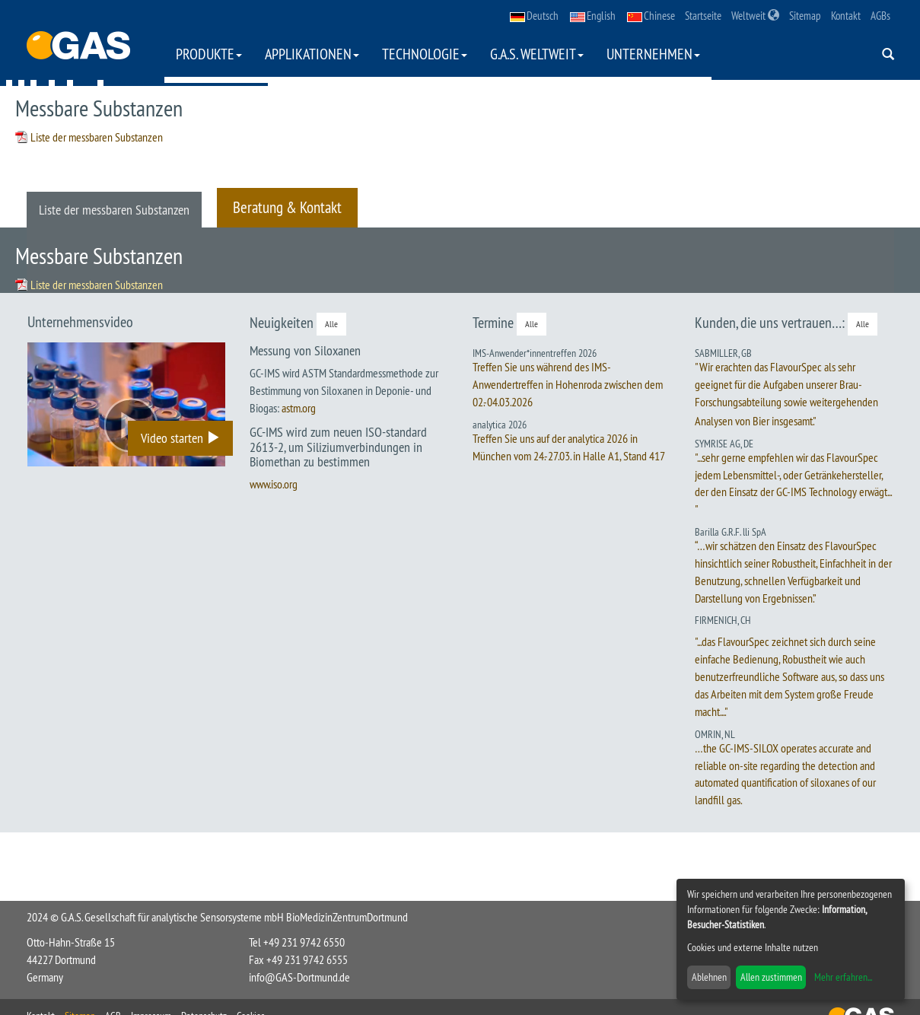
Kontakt (846, 15)
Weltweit (755, 15)
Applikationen (312, 53)
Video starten (180, 438)
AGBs (880, 15)
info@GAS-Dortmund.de (299, 977)
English (593, 15)
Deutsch (534, 15)
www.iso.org (274, 484)
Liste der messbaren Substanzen (96, 137)
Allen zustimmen (771, 977)
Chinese (651, 15)
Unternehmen (653, 53)
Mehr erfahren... (843, 977)
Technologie (424, 53)
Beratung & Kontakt (287, 207)
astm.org (299, 407)
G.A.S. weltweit (537, 53)
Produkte (209, 53)
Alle (331, 323)
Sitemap (805, 15)
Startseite (703, 15)
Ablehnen (709, 977)
